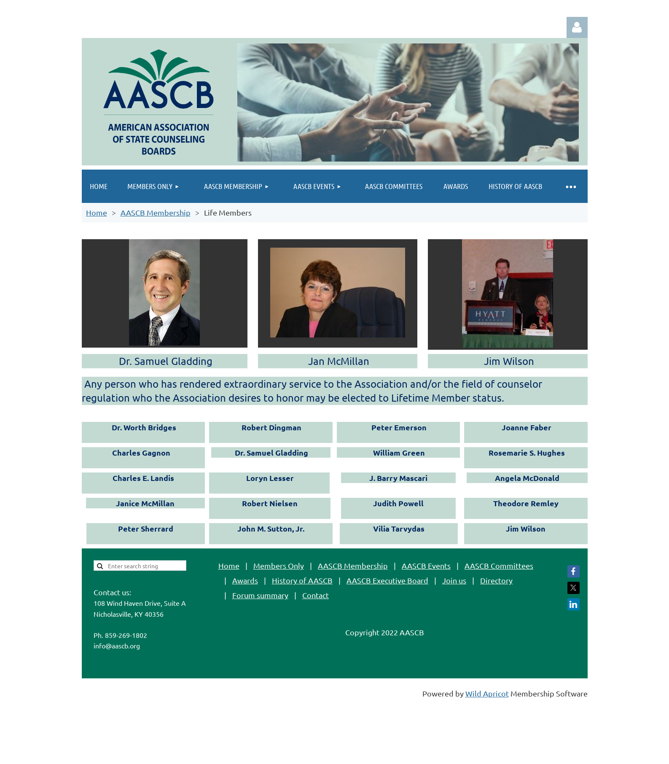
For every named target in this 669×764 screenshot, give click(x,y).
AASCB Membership (156, 212)
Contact (315, 595)
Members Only (278, 565)
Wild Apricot (487, 693)
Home (96, 212)
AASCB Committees (499, 565)
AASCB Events (426, 565)
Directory (496, 580)
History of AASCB (302, 580)
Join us (454, 580)
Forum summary (260, 595)
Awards (245, 580)
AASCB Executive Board (387, 580)
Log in (577, 27)
